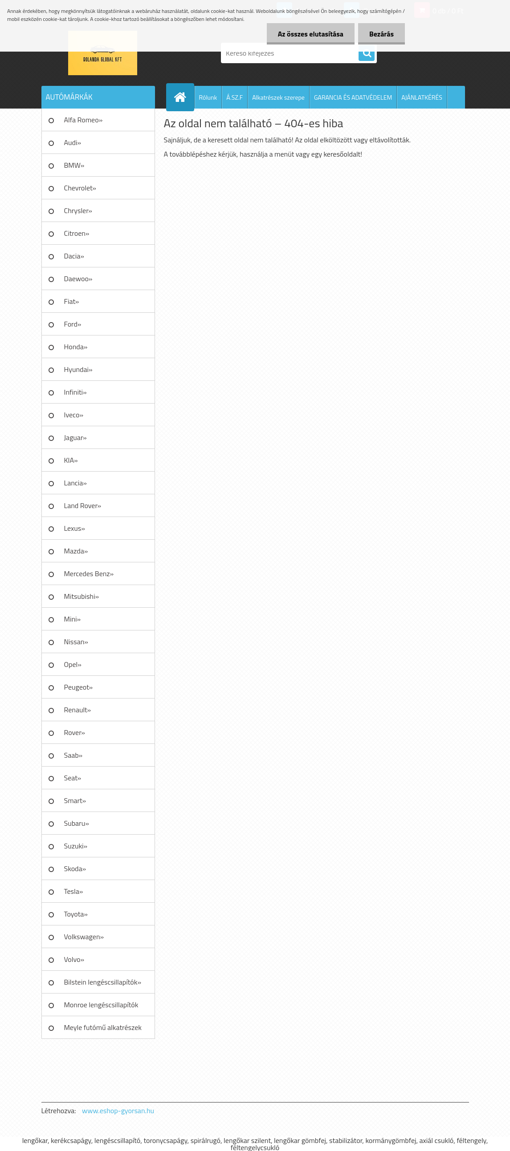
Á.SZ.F (234, 97)
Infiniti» (75, 392)
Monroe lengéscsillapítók (101, 1004)
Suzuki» (76, 845)
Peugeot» (78, 687)
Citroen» (77, 233)
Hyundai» (78, 369)
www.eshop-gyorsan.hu (118, 1110)
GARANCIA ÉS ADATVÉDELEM (353, 97)
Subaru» (76, 823)
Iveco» (74, 414)
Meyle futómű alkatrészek (103, 1027)
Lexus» (74, 528)
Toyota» (76, 914)
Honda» (76, 346)
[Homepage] (184, 97)
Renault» (77, 709)
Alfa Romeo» (83, 119)
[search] (367, 53)
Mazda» (76, 550)
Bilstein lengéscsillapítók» (103, 982)
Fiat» (71, 301)
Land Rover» (83, 505)
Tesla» (73, 891)
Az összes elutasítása (310, 33)
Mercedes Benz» (89, 573)
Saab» (73, 755)
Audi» (73, 142)
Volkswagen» (84, 936)
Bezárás (381, 33)
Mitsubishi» (81, 596)
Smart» (75, 800)
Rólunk (208, 97)
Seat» (73, 777)
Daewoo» (78, 278)
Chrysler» (78, 210)
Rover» (74, 732)
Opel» (73, 664)
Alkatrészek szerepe (278, 97)
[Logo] (102, 53)
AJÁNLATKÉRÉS (421, 97)
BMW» (74, 165)
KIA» (71, 460)
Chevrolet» (80, 187)
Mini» (72, 619)
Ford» (73, 324)
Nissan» (76, 641)
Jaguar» (75, 437)
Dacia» (74, 255)
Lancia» (75, 482)
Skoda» (75, 868)
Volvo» (74, 959)
